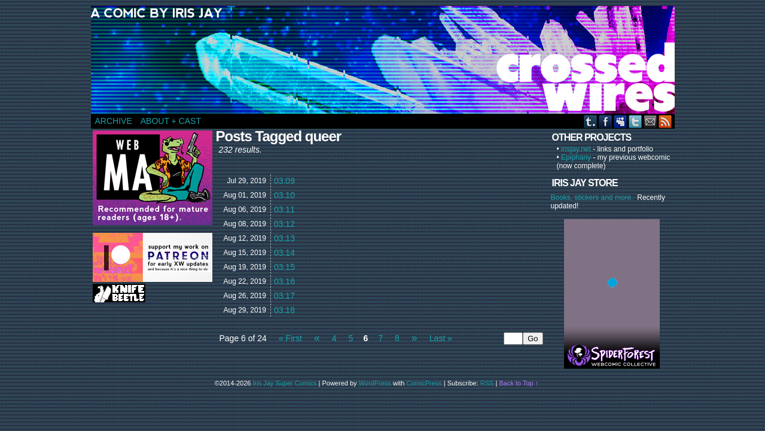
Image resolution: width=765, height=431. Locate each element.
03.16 (284, 281)
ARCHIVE (113, 121)
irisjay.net (576, 149)
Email (650, 121)
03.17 (284, 296)
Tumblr (590, 121)
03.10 (284, 195)
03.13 (284, 238)
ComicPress (424, 383)
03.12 (284, 224)
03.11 (284, 209)
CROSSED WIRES (387, 60)
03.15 (284, 267)
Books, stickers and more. (594, 197)
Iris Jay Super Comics (285, 383)
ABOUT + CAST (171, 121)
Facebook (605, 121)
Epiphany (576, 157)
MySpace (620, 121)
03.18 (284, 310)
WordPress (375, 383)
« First (290, 338)
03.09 (284, 181)
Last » (440, 338)
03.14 (284, 252)
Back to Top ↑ (518, 383)
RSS (665, 121)
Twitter (635, 121)
